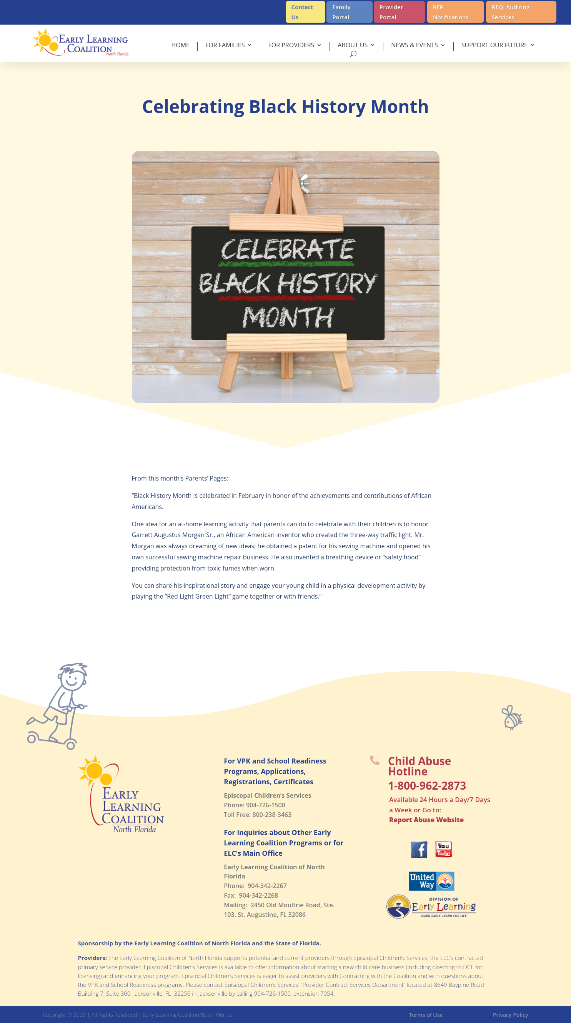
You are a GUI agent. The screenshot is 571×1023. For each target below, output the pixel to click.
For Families (225, 45)
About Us (353, 45)
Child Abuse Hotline (419, 766)
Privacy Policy (510, 1014)
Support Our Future (494, 45)
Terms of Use (426, 1014)
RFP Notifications (451, 12)
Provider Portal (391, 12)
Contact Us (302, 12)
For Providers (291, 45)
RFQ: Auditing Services (510, 12)
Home (180, 45)
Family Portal (341, 12)
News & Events (414, 45)
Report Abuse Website (426, 819)
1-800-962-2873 (427, 785)
